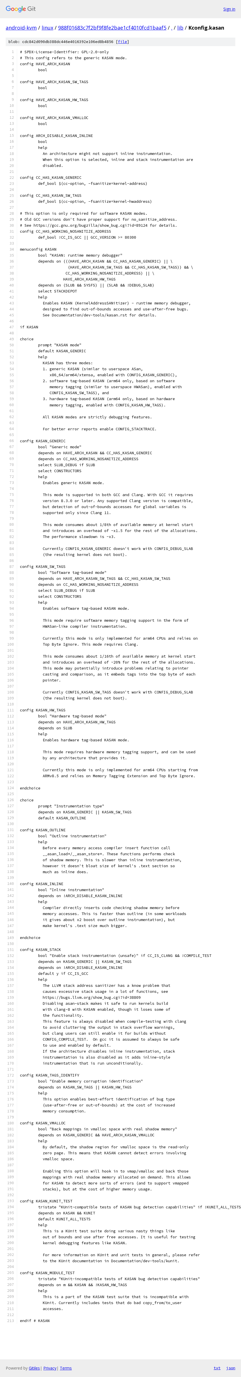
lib (180, 27)
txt (217, 1367)
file (122, 41)
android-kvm (21, 27)
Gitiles (34, 1368)
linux (47, 27)
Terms (66, 1368)
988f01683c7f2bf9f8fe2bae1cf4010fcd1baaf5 (112, 27)
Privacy (49, 1368)
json (230, 1367)
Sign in (229, 9)
